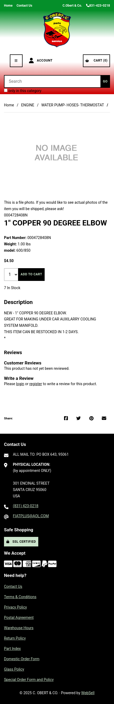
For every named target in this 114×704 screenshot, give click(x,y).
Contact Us (24, 5)
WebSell (88, 693)
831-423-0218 (98, 5)
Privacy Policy (15, 607)
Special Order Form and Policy (29, 679)
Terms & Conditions (20, 597)
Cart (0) (96, 60)
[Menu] (16, 60)
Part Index (12, 648)
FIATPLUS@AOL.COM (31, 516)
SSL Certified (21, 542)
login (20, 384)
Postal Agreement (19, 617)
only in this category (22, 91)
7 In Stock (12, 288)
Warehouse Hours (18, 628)
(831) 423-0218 (26, 506)
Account (41, 60)
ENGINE (27, 105)
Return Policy (15, 638)
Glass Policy (14, 669)
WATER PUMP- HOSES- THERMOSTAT (72, 105)
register (35, 384)
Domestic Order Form (21, 659)
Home (8, 5)
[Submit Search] (105, 81)
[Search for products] (52, 81)
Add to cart (31, 274)
